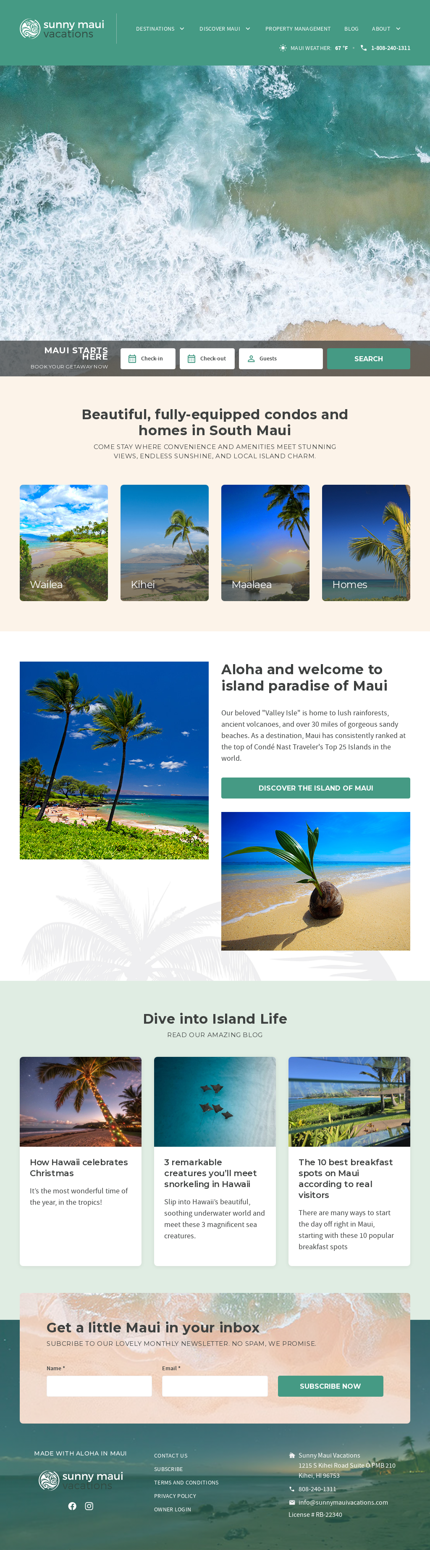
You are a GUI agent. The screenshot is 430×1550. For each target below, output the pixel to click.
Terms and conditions (186, 1482)
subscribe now (330, 1386)
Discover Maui (219, 28)
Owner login (172, 1509)
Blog (351, 28)
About (381, 28)
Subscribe (168, 1469)
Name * (56, 1368)
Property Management (298, 28)
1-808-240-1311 (384, 48)
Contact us (170, 1455)
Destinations (155, 28)
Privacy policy (175, 1496)
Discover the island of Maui (316, 788)
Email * (171, 1368)
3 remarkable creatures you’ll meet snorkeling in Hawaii (210, 1173)
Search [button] (368, 359)
